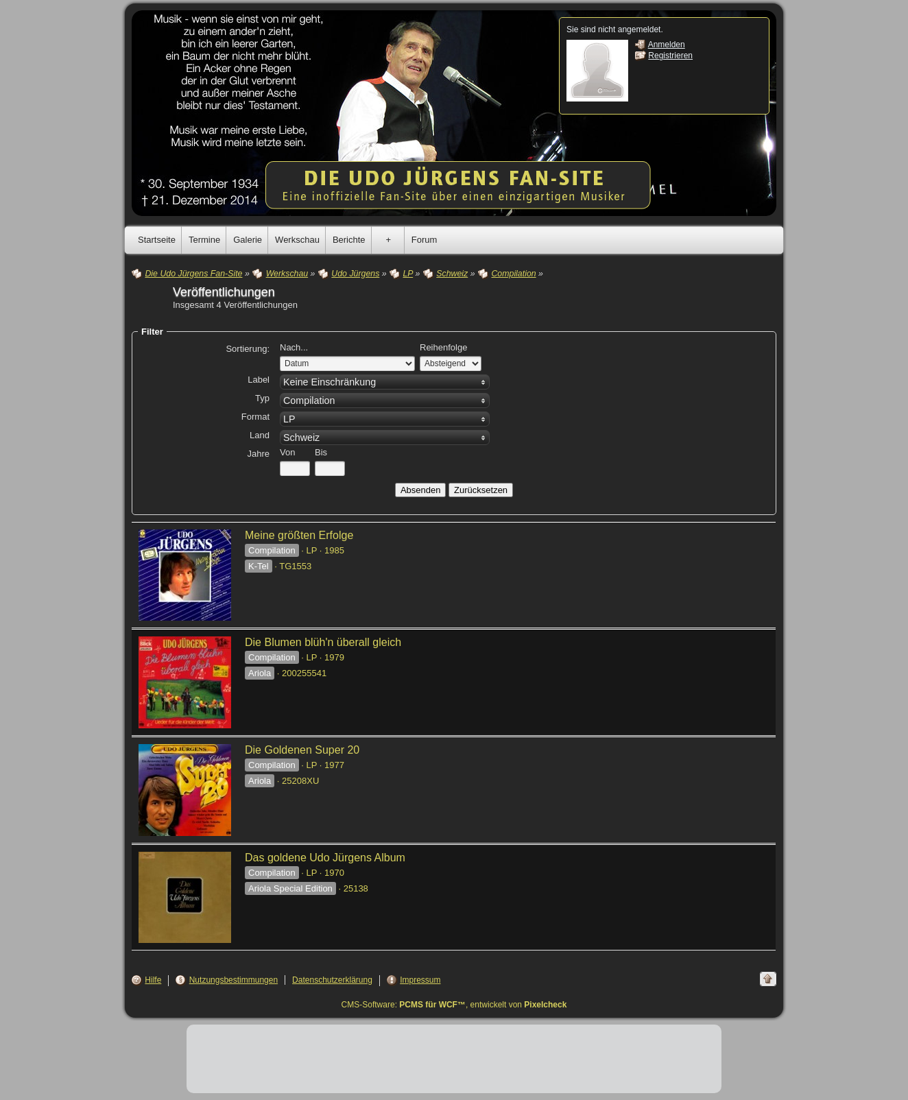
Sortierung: (248, 349)
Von (287, 452)
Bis (321, 452)
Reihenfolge (443, 347)
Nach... (294, 347)
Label (259, 379)
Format (255, 416)
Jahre (258, 454)
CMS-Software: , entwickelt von (454, 1004)
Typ (262, 398)
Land (260, 435)
